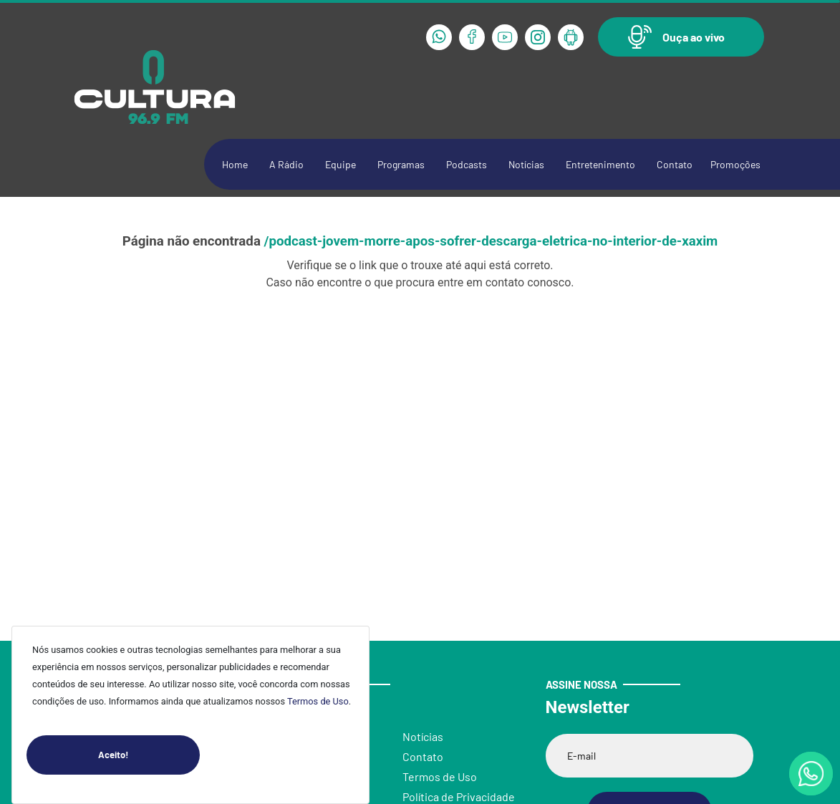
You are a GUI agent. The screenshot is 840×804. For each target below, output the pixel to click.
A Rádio (286, 164)
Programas (401, 164)
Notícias (526, 164)
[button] (681, 37)
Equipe (340, 164)
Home (235, 164)
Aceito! (149, 755)
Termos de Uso (318, 701)
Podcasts (466, 164)
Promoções (735, 164)
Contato (674, 164)
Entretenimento (600, 164)
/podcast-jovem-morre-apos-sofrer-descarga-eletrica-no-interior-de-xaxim (491, 241)
